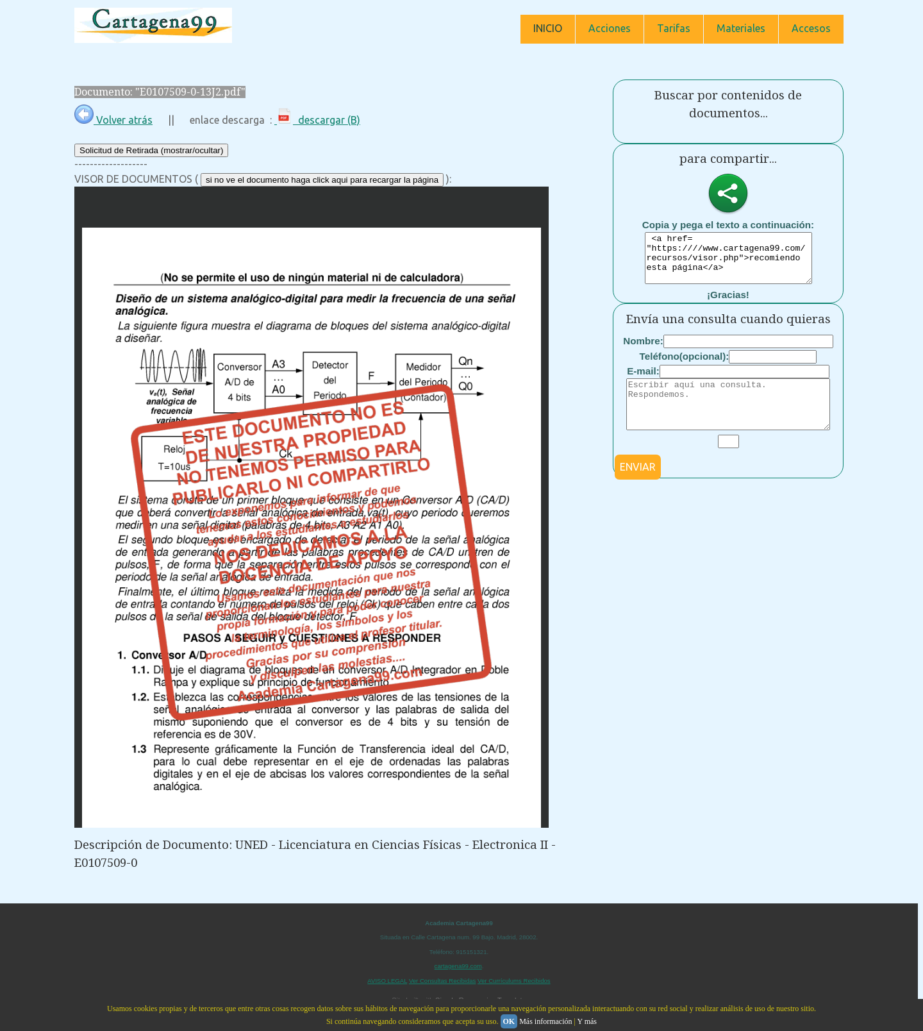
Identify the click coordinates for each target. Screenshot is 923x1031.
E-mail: (643, 380)
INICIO (547, 28)
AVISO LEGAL (387, 980)
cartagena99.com (458, 965)
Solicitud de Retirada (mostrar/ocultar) (151, 150)
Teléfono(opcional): (684, 365)
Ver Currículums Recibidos (514, 980)
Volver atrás (113, 120)
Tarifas (673, 28)
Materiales (741, 28)
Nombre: (643, 350)
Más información (545, 1021)
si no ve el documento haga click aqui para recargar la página (322, 180)
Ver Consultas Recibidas (442, 980)
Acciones (609, 28)
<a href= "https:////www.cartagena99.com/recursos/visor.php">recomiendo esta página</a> (728, 263)
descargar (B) (317, 120)
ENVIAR (638, 486)
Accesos (811, 28)
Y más (587, 1021)
